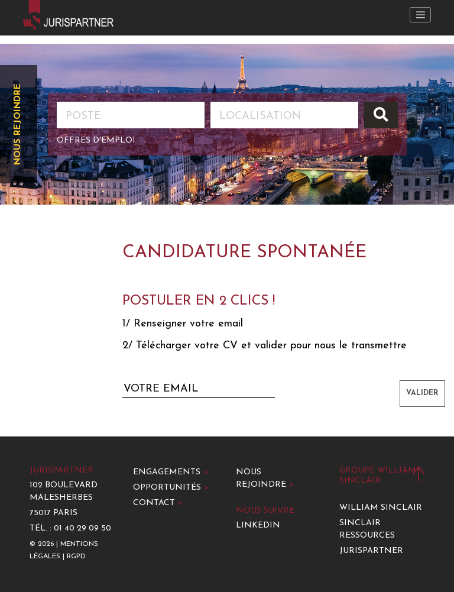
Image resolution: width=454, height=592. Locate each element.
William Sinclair (380, 507)
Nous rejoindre (18, 124)
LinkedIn (258, 525)
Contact (158, 503)
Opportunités (171, 487)
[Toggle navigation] (420, 14)
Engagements (170, 472)
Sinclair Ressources (367, 529)
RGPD (76, 556)
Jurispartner (371, 550)
